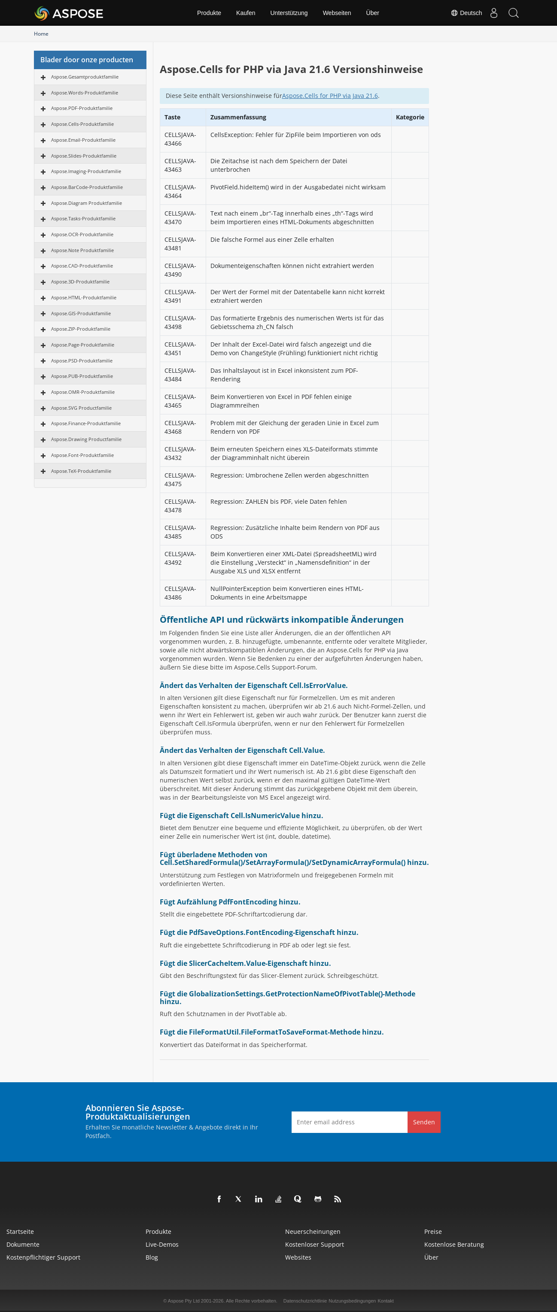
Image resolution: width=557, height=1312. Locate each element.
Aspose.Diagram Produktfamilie (86, 203)
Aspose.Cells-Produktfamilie (82, 124)
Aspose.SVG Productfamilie (81, 408)
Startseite (20, 1231)
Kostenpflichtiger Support (43, 1257)
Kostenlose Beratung (454, 1244)
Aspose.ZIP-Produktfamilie (80, 329)
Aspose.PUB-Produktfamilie (82, 376)
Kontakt (385, 1300)
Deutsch (462, 13)
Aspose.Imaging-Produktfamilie (86, 171)
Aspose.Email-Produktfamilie (83, 140)
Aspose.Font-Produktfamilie (82, 455)
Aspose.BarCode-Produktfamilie (87, 187)
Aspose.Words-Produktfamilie (84, 92)
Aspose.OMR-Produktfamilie (83, 392)
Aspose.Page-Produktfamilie (82, 344)
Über (372, 12)
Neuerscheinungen (313, 1231)
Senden (424, 1122)
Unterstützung (288, 12)
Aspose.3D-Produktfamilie (80, 281)
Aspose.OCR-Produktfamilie (82, 234)
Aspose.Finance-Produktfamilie (86, 423)
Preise (433, 1231)
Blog (152, 1257)
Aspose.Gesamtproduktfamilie (85, 76)
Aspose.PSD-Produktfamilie (82, 360)
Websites (298, 1257)
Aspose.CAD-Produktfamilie (82, 265)
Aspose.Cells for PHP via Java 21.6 (330, 95)
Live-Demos (162, 1244)
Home (41, 33)
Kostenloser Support (314, 1244)
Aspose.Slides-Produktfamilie (83, 155)
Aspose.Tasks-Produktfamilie (83, 218)
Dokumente (23, 1244)
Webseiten (337, 12)
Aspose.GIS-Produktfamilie (81, 313)
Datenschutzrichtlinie (305, 1300)
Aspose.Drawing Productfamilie (86, 439)
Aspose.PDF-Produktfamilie (82, 108)
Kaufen (245, 12)
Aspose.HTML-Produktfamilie (83, 297)
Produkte (209, 12)
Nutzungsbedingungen (352, 1300)
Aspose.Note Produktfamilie (82, 250)
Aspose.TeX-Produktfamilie (81, 471)
